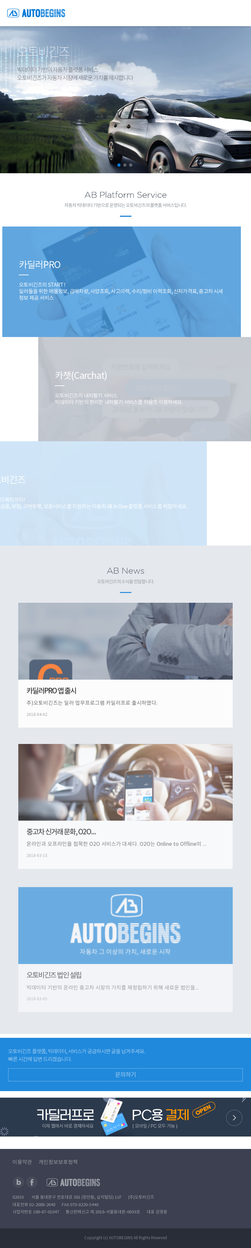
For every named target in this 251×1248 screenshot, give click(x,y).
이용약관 (22, 1162)
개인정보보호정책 (58, 1162)
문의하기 (125, 1093)
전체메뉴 (239, 13)
